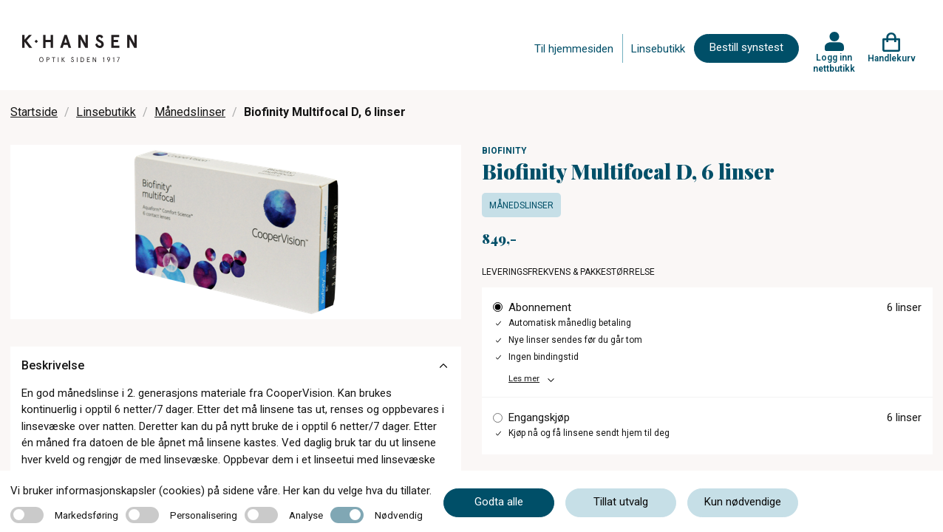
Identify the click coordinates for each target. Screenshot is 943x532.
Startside (34, 112)
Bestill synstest (746, 47)
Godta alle (498, 501)
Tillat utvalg (620, 501)
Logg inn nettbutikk (834, 62)
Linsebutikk (658, 48)
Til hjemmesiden (573, 48)
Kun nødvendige (742, 501)
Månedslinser (189, 112)
